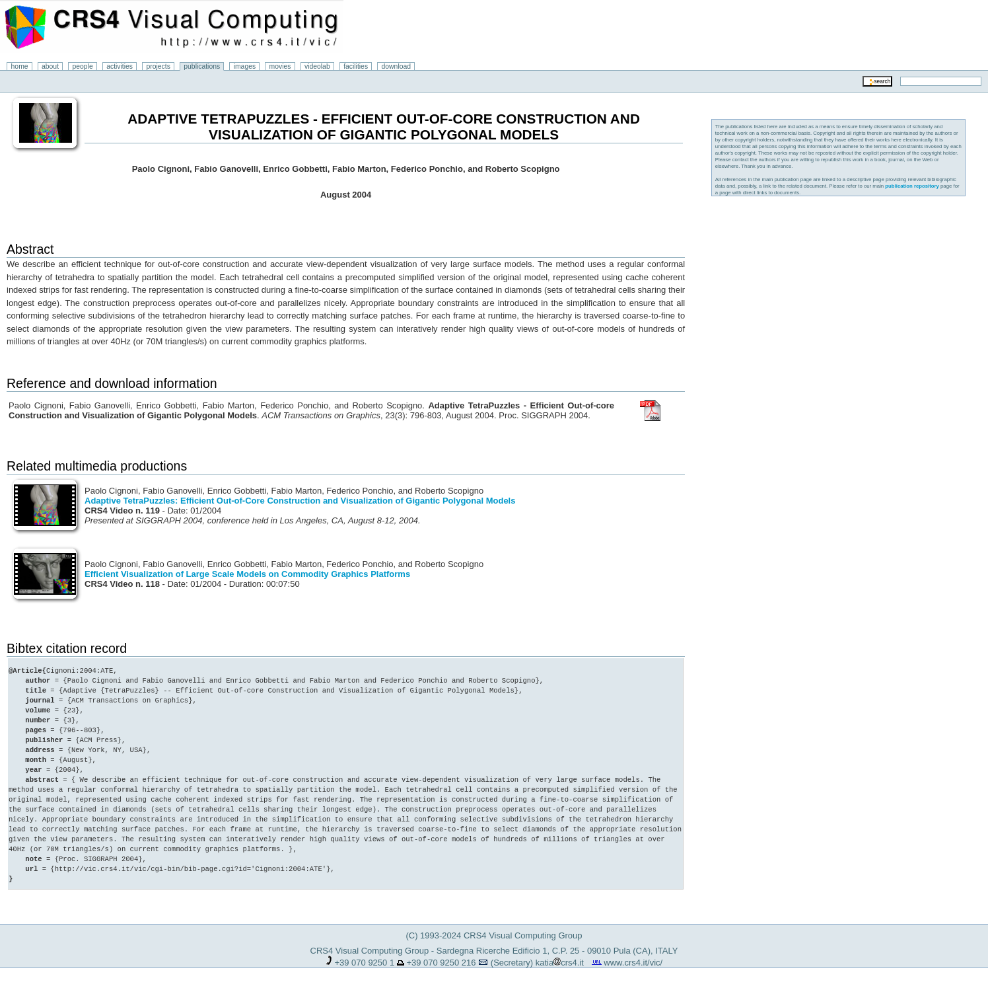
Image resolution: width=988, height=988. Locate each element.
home (19, 66)
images (245, 66)
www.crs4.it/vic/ (633, 963)
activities (119, 66)
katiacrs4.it (560, 963)
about (50, 66)
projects (158, 66)
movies (280, 66)
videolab (317, 66)
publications (202, 66)
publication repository (912, 186)
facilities (355, 66)
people (83, 66)
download (396, 66)
